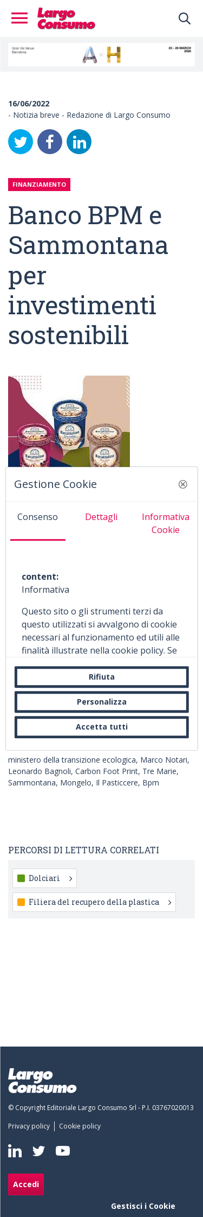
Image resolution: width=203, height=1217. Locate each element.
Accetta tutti (102, 727)
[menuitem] (31, 1126)
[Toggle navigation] (22, 18)
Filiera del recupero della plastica (100, 902)
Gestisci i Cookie (143, 1206)
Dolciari (50, 878)
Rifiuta (102, 676)
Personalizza (102, 701)
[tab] (37, 521)
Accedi (26, 1184)
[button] (183, 484)
